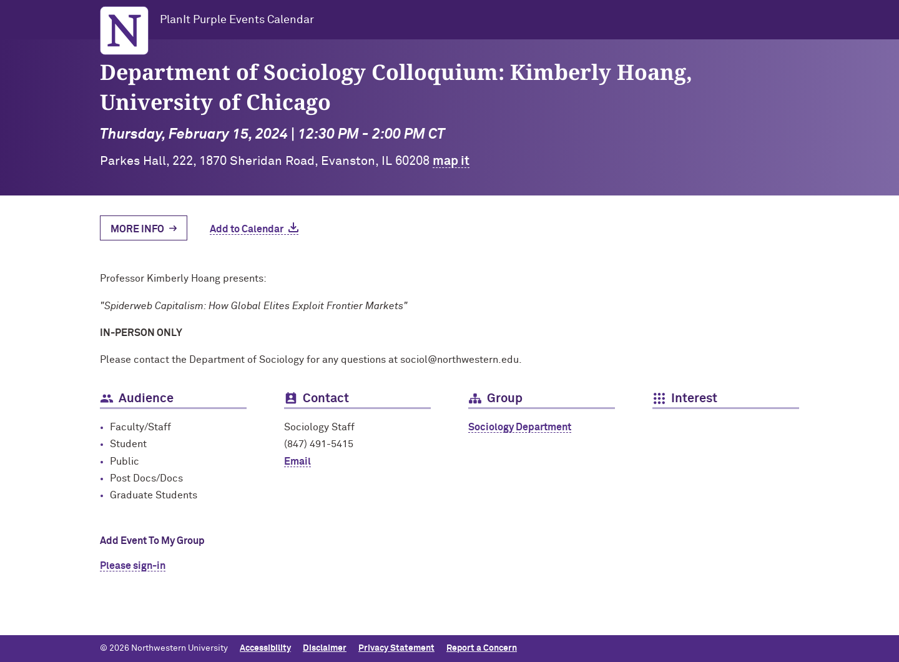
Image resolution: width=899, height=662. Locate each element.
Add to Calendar (246, 229)
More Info (137, 229)
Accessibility (265, 648)
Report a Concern (481, 648)
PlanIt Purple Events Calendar (237, 20)
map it (451, 161)
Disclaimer (324, 648)
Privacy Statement (396, 648)
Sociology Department (519, 427)
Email (297, 462)
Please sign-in (132, 566)
